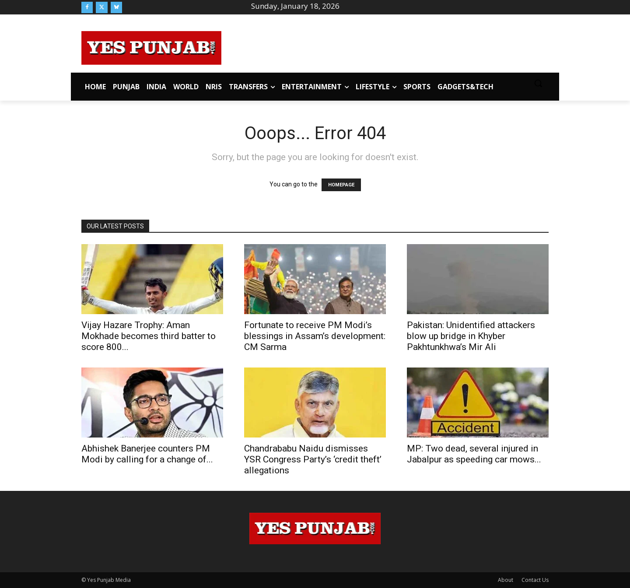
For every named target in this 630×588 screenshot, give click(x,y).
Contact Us (535, 580)
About (505, 580)
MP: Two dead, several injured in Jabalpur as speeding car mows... (474, 454)
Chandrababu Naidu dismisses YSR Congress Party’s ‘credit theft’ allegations (313, 459)
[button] (538, 83)
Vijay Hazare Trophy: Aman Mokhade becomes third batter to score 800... (148, 336)
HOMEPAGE (341, 185)
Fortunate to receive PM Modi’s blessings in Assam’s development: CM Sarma (314, 336)
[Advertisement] (385, 46)
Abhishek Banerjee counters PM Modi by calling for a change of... (147, 454)
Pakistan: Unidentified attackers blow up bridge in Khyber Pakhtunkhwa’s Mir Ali (471, 336)
